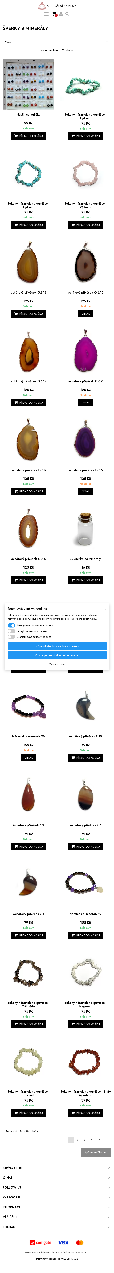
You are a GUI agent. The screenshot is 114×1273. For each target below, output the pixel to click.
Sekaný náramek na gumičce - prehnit (28, 1093)
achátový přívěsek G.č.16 (85, 292)
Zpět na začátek (96, 1152)
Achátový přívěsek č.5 (28, 914)
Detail (86, 314)
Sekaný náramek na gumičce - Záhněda (28, 1005)
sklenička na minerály (85, 559)
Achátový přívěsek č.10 (85, 736)
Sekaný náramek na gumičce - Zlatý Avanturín (85, 1093)
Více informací (57, 664)
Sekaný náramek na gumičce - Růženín (85, 205)
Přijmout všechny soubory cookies (57, 646)
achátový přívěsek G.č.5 (85, 470)
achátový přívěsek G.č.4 (28, 559)
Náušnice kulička (28, 114)
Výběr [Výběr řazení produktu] (57, 42)
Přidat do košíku (28, 136)
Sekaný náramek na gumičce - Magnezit (85, 1005)
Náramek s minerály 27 (85, 914)
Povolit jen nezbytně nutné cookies (57, 655)
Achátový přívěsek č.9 (28, 825)
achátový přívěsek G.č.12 (29, 381)
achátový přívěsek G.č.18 (29, 292)
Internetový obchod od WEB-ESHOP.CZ (57, 1258)
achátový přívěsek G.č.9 (85, 381)
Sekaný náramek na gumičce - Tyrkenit (85, 116)
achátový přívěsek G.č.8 (28, 470)
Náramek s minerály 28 (28, 736)
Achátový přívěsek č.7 (85, 825)
